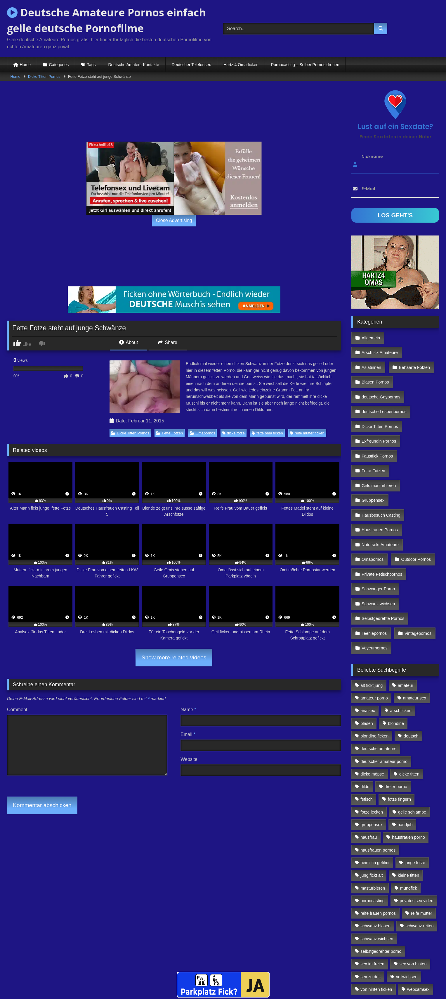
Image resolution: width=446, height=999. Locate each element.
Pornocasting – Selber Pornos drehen (305, 64)
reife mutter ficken (307, 433)
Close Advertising (174, 220)
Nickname (372, 156)
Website (189, 759)
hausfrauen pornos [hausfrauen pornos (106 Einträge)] (377, 791)
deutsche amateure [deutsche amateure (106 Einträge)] (378, 689)
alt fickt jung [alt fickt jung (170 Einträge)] (371, 626)
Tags (91, 64)
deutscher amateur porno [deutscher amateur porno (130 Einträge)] (383, 702)
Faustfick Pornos (377, 425)
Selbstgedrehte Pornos (382, 565)
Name (188, 709)
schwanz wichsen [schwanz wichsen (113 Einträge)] (376, 879)
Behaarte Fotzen (412, 350)
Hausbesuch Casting (380, 476)
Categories (59, 64)
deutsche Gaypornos (380, 375)
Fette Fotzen (169, 433)
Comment (17, 709)
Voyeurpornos (374, 590)
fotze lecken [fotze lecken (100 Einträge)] (371, 753)
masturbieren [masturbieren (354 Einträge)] (372, 828)
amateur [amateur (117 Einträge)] (405, 626)
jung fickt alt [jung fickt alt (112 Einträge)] (371, 816)
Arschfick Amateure (414, 337)
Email (188, 734)
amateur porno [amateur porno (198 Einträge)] (374, 639)
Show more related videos (174, 657)
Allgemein (370, 337)
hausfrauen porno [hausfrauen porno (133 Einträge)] (408, 778)
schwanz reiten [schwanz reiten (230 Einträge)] (420, 866)
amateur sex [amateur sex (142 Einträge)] (414, 639)
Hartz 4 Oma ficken (240, 64)
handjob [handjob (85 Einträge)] (405, 765)
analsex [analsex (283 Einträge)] (367, 651)
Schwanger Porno (378, 539)
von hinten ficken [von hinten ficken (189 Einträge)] (376, 930)
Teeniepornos (373, 577)
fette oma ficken (267, 433)
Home (25, 64)
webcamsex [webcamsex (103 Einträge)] (418, 930)
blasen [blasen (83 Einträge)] (366, 664)
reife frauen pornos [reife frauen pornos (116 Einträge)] (378, 854)
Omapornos (202, 433)
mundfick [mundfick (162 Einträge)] (408, 828)
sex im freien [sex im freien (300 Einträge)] (372, 904)
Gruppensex (372, 463)
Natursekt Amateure (379, 501)
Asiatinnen (371, 350)
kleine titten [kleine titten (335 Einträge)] (408, 816)
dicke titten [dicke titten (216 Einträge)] (409, 715)
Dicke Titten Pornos (44, 76)
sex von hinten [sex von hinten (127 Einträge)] (413, 904)
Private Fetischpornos (381, 527)
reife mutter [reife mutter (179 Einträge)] (421, 854)
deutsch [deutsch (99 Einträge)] (411, 677)
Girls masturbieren (378, 451)
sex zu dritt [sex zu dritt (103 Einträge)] (370, 917)
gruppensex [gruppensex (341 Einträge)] (371, 765)
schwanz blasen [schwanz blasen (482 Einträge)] (375, 866)
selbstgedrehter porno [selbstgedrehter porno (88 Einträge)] (380, 892)
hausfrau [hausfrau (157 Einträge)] (368, 778)
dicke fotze (233, 433)
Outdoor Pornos (414, 514)
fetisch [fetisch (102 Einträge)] (366, 740)
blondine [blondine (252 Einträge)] (396, 664)
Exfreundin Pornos (378, 413)
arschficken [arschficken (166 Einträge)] (401, 651)
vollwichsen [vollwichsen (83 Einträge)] (407, 917)
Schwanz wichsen (378, 552)
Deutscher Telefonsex (191, 64)
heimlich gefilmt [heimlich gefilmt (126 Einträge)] (374, 803)
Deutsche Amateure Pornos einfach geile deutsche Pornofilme (106, 20)
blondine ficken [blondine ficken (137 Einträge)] (374, 677)
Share (167, 342)
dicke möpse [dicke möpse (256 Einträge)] (372, 715)
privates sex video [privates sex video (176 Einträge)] (416, 841)
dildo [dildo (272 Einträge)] (364, 727)
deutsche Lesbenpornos (383, 388)
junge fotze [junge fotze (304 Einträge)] (415, 803)
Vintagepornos (416, 577)
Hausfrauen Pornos (379, 489)
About (128, 342)
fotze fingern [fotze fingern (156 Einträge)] (399, 740)
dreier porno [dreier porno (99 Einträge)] (396, 727)
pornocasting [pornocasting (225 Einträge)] (372, 841)
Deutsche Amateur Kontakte (133, 64)
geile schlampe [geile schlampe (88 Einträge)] (412, 753)
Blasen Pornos (375, 362)
